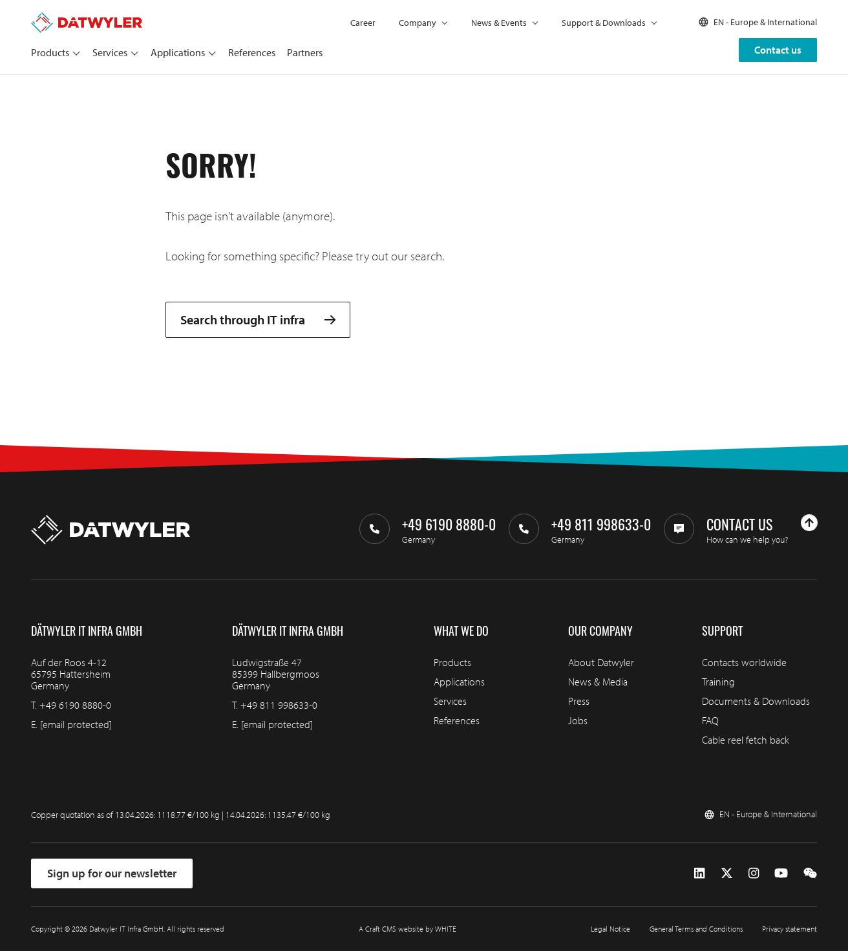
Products (50, 52)
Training (718, 681)
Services (109, 52)
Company (417, 22)
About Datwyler (601, 662)
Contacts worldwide (744, 662)
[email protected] (76, 724)
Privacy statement (789, 929)
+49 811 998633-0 (278, 704)
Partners (305, 52)
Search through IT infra (257, 319)
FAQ (710, 720)
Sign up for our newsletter (111, 873)
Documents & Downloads (756, 701)
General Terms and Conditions (696, 929)
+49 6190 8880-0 (75, 704)
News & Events (499, 22)
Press (578, 701)
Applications (178, 52)
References (251, 52)
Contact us (777, 49)
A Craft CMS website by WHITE (407, 929)
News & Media (598, 681)
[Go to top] (809, 522)
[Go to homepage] (86, 18)
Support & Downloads (604, 22)
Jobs (578, 720)
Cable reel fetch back (745, 739)
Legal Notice (610, 929)
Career (363, 22)
